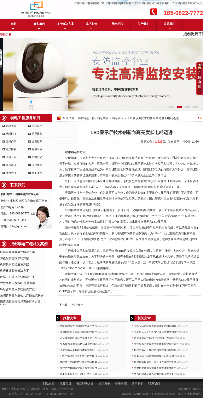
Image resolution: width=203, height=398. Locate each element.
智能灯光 (37, 157)
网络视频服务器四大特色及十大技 (78, 325)
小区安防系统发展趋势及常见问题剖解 (155, 325)
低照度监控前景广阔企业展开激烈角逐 (155, 361)
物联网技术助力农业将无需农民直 (78, 361)
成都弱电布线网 (165, 394)
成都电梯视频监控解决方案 (17, 252)
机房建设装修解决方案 (14, 270)
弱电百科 (117, 118)
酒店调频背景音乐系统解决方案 (20, 301)
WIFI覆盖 (37, 173)
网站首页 (49, 383)
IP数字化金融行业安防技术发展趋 (78, 355)
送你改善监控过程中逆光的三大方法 (154, 337)
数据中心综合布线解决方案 (17, 276)
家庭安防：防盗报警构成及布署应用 (154, 355)
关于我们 (143, 23)
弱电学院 (117, 23)
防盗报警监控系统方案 (14, 258)
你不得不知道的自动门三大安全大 (78, 374)
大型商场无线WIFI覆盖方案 (17, 283)
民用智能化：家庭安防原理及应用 (78, 331)
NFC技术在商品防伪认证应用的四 (78, 343)
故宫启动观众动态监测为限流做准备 (154, 374)
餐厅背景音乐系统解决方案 (17, 289)
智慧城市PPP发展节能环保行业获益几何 (156, 343)
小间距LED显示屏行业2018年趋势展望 (155, 331)
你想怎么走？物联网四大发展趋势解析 (155, 349)
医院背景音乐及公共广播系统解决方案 (22, 296)
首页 (13, 23)
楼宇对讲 (37, 149)
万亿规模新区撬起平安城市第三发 (78, 337)
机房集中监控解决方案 (14, 264)
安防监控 (37, 125)
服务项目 (39, 23)
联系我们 (169, 23)
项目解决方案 (65, 23)
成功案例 (91, 23)
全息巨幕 (37, 141)
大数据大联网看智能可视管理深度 (78, 368)
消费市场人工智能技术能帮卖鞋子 (78, 349)
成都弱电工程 (86, 118)
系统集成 (37, 165)
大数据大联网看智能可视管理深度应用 (155, 368)
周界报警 (37, 133)
